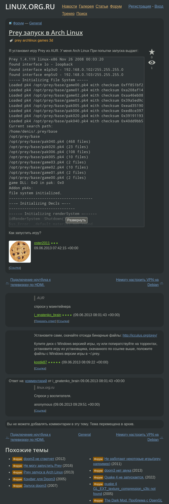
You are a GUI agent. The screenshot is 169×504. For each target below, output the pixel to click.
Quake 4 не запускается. (124, 477)
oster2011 (42, 243)
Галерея (86, 6)
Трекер (68, 13)
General (35, 23)
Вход (158, 6)
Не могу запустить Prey (43, 465)
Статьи (102, 6)
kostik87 (40, 362)
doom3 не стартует (39, 459)
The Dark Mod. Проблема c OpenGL (133, 500)
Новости (69, 6)
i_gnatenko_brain (47, 315)
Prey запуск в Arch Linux (46, 32)
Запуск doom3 (35, 486)
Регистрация (140, 6)
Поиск (81, 13)
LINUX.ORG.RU (30, 6)
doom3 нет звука (118, 470)
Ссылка (15, 267)
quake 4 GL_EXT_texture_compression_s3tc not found (124, 489)
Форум (116, 6)
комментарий (36, 381)
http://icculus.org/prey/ (140, 335)
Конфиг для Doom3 (39, 479)
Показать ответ (45, 321)
